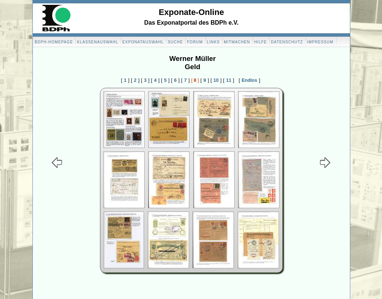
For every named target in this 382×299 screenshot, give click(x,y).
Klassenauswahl (97, 42)
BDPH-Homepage (54, 42)
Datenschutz (287, 42)
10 (216, 80)
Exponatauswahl (143, 42)
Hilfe (260, 42)
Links (213, 42)
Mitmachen (237, 42)
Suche (175, 42)
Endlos (249, 80)
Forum (195, 42)
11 (228, 80)
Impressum (320, 42)
